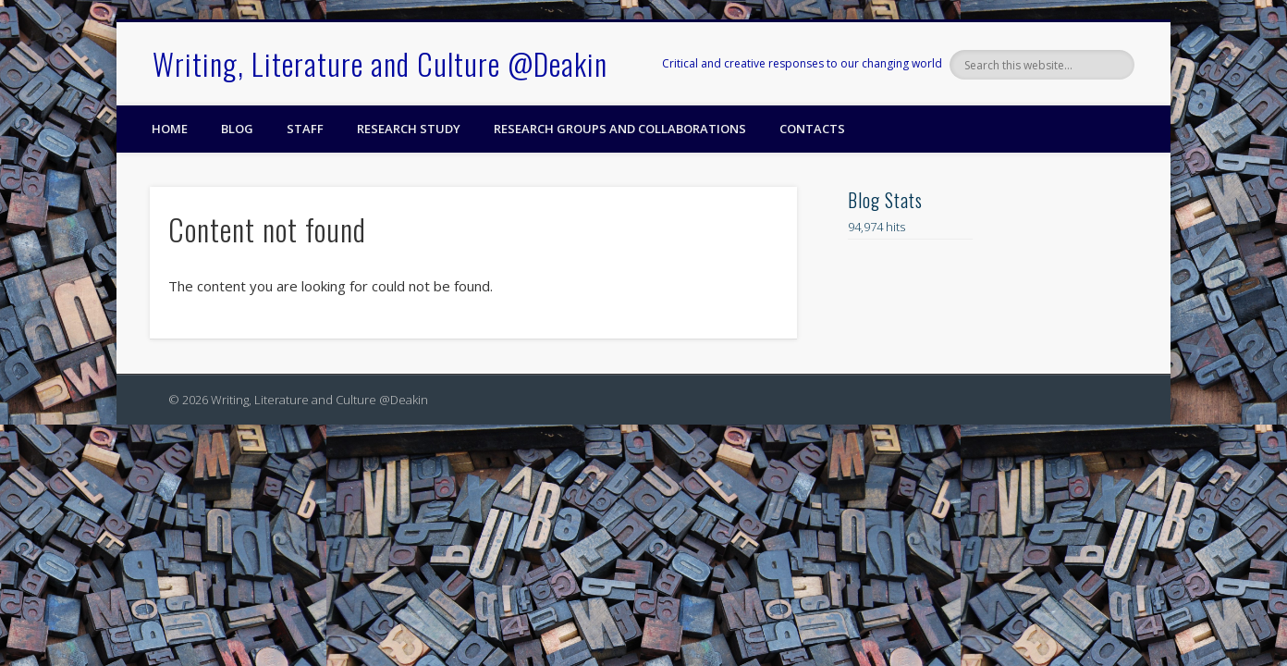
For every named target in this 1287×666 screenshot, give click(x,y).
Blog (237, 128)
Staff (305, 128)
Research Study (408, 128)
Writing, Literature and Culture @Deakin (380, 63)
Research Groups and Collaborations (620, 128)
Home (170, 128)
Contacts (812, 128)
